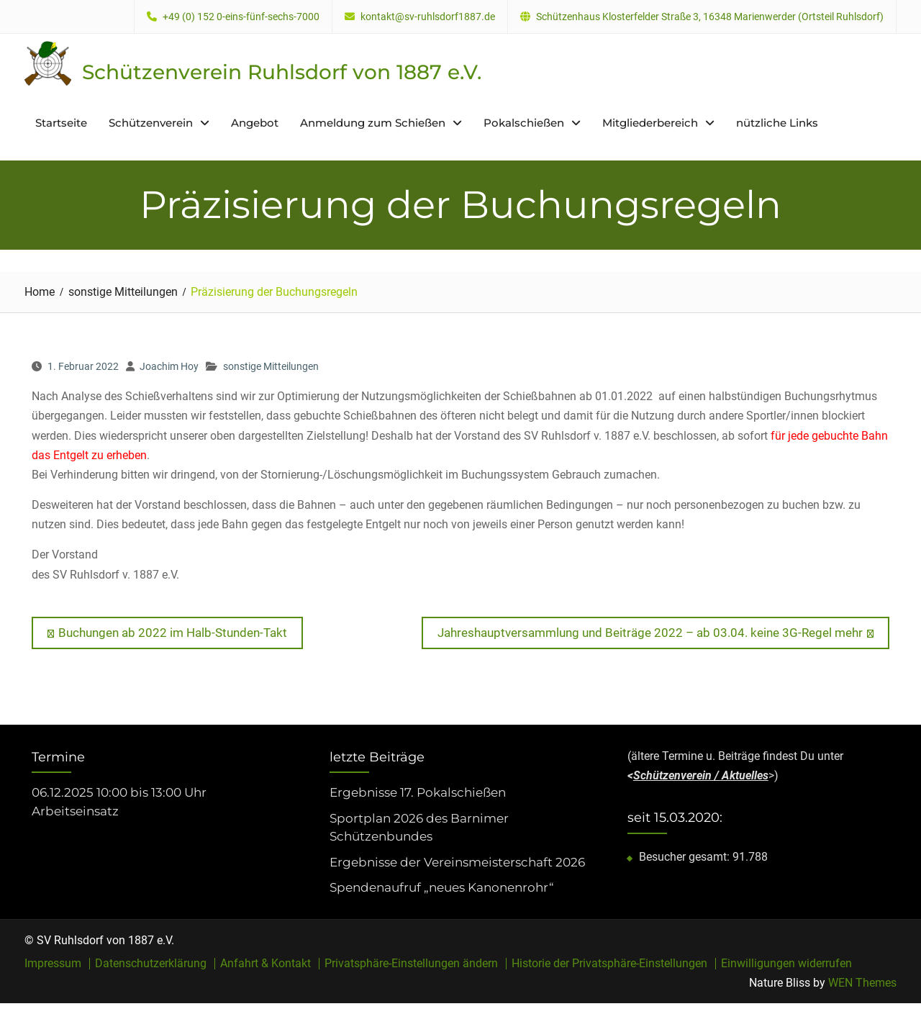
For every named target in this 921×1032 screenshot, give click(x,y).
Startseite (61, 123)
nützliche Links (777, 123)
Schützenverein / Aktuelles (700, 775)
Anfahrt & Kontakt (265, 963)
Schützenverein (151, 123)
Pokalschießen (524, 123)
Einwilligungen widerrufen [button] (786, 963)
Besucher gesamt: (685, 857)
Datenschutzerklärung (151, 963)
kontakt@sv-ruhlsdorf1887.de (427, 17)
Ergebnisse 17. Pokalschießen (418, 792)
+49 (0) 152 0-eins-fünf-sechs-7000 (241, 17)
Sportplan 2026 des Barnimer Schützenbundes (419, 827)
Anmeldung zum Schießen (372, 123)
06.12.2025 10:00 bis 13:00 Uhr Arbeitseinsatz (119, 801)
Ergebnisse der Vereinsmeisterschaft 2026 (457, 862)
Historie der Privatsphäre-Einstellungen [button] (609, 963)
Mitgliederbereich (650, 123)
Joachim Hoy (169, 366)
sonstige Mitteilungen (271, 366)
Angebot (254, 123)
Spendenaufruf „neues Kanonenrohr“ (442, 887)
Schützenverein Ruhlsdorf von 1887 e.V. (281, 72)
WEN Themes (862, 983)
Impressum (52, 963)
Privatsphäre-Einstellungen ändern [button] (411, 963)
